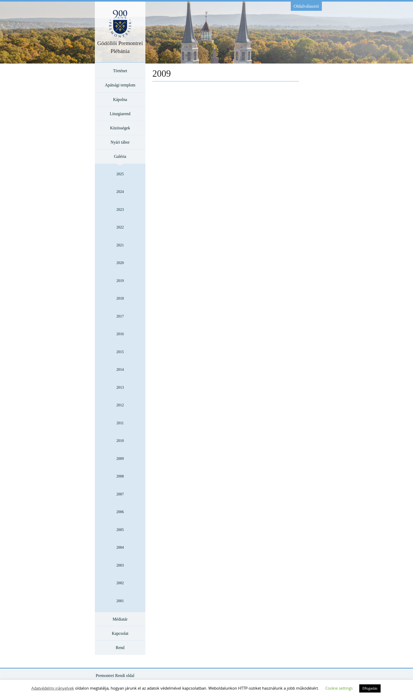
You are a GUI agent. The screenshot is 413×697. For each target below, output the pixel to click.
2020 (120, 263)
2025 (120, 174)
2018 (120, 298)
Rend (120, 647)
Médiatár (119, 619)
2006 (120, 512)
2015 (120, 352)
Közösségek (120, 128)
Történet (120, 71)
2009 (120, 459)
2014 (120, 370)
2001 (120, 601)
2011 (120, 423)
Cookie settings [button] (339, 688)
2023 (120, 210)
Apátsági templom (120, 85)
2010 (120, 441)
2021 (120, 245)
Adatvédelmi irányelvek (52, 688)
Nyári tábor (120, 142)
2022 (120, 227)
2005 (120, 530)
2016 (120, 334)
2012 (120, 405)
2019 (120, 281)
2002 (120, 583)
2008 (120, 476)
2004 (120, 547)
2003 (120, 565)
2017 (120, 316)
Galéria (120, 156)
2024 (120, 192)
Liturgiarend (120, 113)
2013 (120, 387)
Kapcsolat (120, 633)
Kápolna (120, 99)
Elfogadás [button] (369, 688)
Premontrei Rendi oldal (115, 675)
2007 (120, 494)
